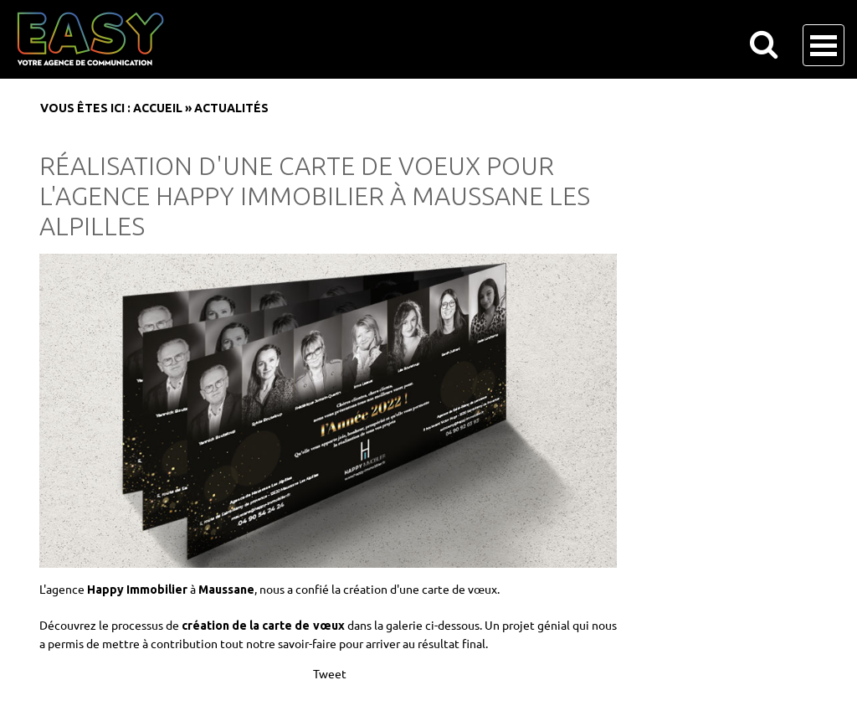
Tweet (329, 673)
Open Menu (823, 45)
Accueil (157, 108)
